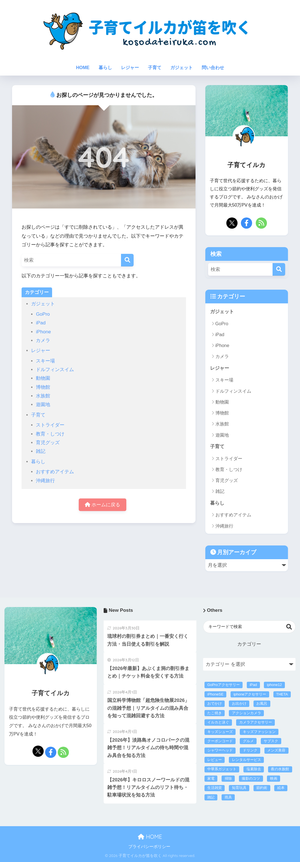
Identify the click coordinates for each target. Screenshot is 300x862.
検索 (289, 626)
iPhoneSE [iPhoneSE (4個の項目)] (215, 694)
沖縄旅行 (45, 480)
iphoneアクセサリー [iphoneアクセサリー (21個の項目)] (249, 694)
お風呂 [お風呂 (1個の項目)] (261, 703)
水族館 (43, 396)
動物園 (43, 378)
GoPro (43, 314)
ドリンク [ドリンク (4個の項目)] (250, 750)
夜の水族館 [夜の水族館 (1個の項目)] (280, 769)
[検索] (127, 260)
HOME (83, 67)
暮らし (105, 67)
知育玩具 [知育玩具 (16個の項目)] (239, 788)
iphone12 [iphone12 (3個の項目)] (274, 685)
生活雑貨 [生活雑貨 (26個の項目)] (214, 788)
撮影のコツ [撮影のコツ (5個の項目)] (251, 778)
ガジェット (181, 67)
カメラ (43, 340)
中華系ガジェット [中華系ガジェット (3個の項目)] (221, 769)
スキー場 (45, 361)
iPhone (43, 331)
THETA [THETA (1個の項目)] (282, 694)
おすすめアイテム (55, 471)
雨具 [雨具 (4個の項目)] (228, 797)
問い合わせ (213, 67)
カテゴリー (249, 644)
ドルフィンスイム (55, 369)
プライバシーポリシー (149, 846)
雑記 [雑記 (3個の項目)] (211, 797)
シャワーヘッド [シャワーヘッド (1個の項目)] (220, 750)
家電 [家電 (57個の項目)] (211, 778)
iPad (40, 322)
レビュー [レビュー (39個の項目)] (214, 760)
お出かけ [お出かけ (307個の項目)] (239, 703)
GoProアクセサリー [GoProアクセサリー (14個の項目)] (223, 685)
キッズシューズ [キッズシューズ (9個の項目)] (220, 732)
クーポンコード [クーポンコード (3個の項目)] (220, 741)
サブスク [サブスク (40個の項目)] (271, 741)
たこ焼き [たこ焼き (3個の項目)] (214, 713)
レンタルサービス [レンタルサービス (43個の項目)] (246, 760)
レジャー (130, 67)
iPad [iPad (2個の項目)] (253, 685)
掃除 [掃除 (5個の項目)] (228, 778)
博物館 (43, 387)
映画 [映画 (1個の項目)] (273, 778)
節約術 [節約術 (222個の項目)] (261, 788)
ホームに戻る (102, 504)
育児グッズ (48, 442)
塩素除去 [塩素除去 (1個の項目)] (253, 769)
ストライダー (50, 425)
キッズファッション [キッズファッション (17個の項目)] (259, 732)
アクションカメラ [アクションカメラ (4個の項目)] (246, 713)
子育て (154, 67)
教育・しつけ (50, 434)
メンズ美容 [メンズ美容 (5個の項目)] (276, 750)
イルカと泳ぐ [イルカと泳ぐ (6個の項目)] (218, 722)
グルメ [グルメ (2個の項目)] (248, 741)
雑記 (40, 451)
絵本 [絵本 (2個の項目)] (281, 788)
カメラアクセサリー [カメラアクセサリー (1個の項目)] (255, 722)
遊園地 (43, 404)
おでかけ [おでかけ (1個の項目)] (214, 703)
